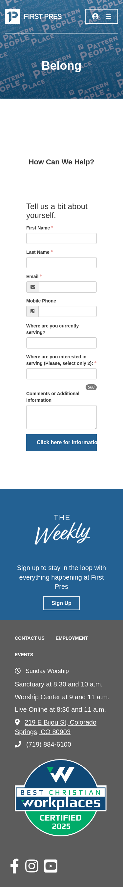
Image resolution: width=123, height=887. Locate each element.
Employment (72, 638)
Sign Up (61, 603)
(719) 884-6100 (43, 744)
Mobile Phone (41, 300)
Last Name (38, 252)
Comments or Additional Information (52, 397)
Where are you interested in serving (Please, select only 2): (59, 360)
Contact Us (30, 638)
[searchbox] (61, 374)
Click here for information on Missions (67, 442)
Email (32, 276)
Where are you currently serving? (52, 329)
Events (24, 654)
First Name (38, 227)
